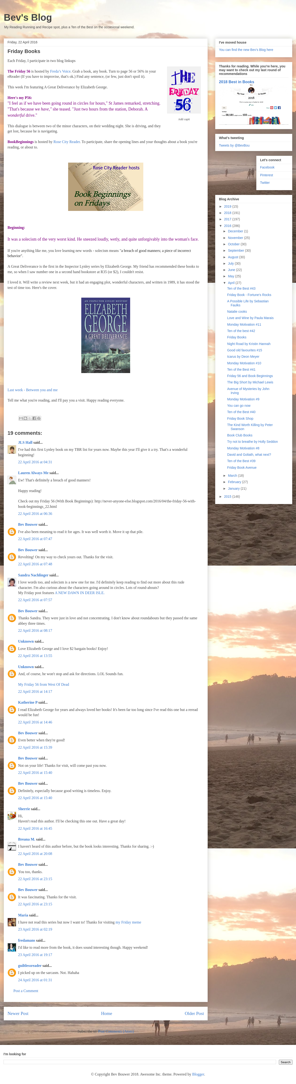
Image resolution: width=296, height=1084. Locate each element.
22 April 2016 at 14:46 (35, 722)
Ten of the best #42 (241, 331)
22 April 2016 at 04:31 (35, 462)
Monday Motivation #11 (244, 324)
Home (106, 1013)
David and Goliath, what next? (249, 454)
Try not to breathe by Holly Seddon (252, 441)
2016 (228, 226)
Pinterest (266, 175)
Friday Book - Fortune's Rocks (249, 295)
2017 (228, 219)
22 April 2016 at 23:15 (35, 879)
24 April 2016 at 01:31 (35, 980)
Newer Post (18, 1013)
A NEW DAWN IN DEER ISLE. (80, 593)
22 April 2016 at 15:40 (35, 773)
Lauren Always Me (33, 473)
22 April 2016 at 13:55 (35, 656)
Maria (23, 915)
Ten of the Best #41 (241, 369)
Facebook (267, 167)
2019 (228, 206)
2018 (228, 213)
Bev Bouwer (28, 524)
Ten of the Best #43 (241, 288)
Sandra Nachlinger (33, 575)
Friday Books (236, 337)
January (234, 488)
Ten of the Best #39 (241, 461)
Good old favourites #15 (244, 350)
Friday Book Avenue (242, 467)
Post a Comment (25, 991)
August (233, 257)
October (234, 244)
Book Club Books (239, 435)
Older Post (194, 1013)
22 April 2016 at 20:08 (35, 854)
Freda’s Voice (60, 71)
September (236, 250)
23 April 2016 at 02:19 (35, 929)
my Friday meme (128, 922)
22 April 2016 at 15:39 (35, 747)
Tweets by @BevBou (234, 145)
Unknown (26, 641)
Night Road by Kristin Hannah (248, 344)
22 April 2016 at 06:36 (35, 514)
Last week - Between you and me (33, 390)
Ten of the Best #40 (241, 412)
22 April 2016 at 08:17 (35, 630)
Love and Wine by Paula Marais (250, 318)
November (236, 238)
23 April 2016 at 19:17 (35, 955)
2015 (228, 496)
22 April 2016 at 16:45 (35, 828)
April (231, 283)
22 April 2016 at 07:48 (35, 564)
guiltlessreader (30, 966)
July (231, 263)
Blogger (198, 1074)
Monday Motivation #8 (243, 448)
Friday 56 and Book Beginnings (250, 376)
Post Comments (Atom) (116, 1031)
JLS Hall (25, 442)
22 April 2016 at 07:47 (35, 539)
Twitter (265, 183)
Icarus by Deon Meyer (243, 356)
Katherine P (27, 702)
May (231, 276)
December (236, 231)
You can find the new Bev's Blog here (246, 50)
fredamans (26, 940)
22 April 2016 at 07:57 (35, 600)
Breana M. (26, 839)
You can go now (238, 405)
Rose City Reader (67, 142)
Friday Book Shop (240, 418)
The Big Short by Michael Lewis (250, 382)
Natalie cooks (237, 311)
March (233, 475)
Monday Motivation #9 (243, 399)
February (235, 482)
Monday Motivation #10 (244, 363)
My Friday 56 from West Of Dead (43, 684)
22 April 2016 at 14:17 (35, 692)
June (232, 270)
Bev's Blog (28, 17)
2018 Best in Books (236, 82)
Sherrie (24, 809)
